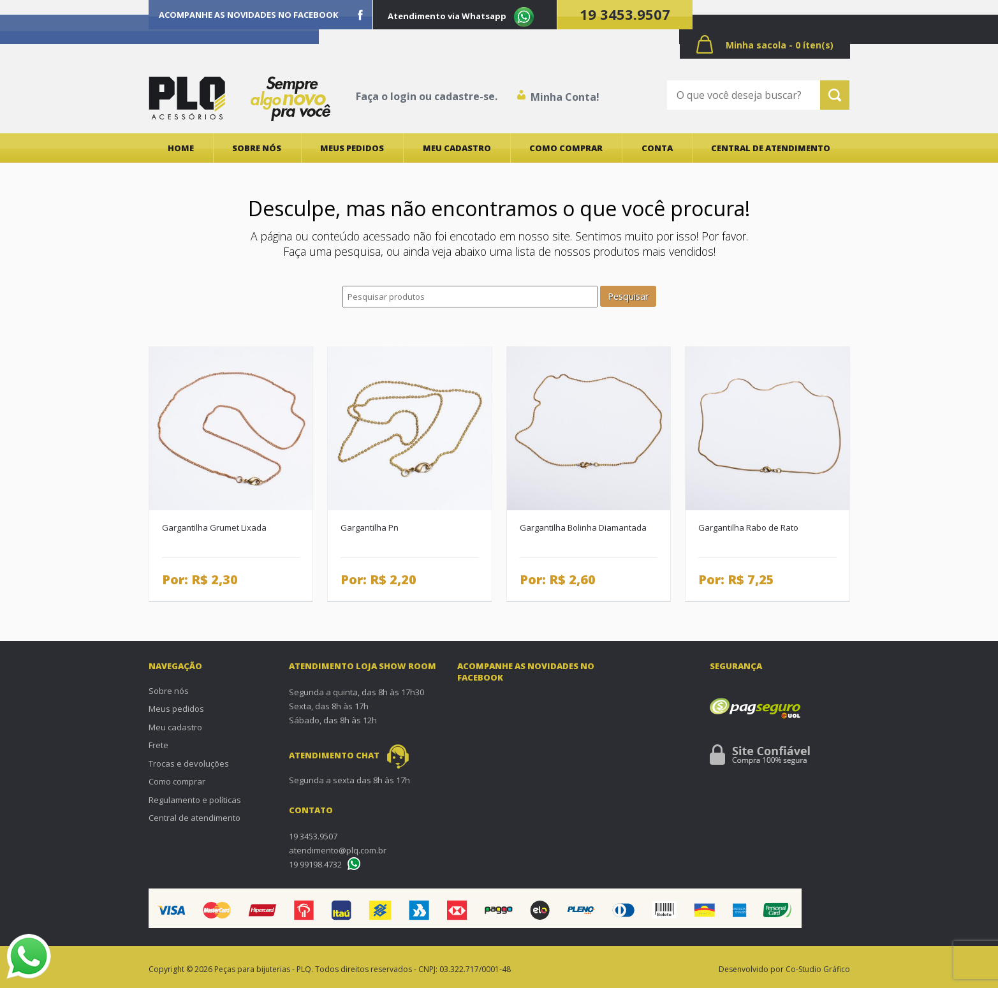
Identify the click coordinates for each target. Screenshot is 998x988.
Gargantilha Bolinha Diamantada (583, 527)
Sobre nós (256, 148)
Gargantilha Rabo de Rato (748, 527)
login (403, 96)
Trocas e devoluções (189, 763)
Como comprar (566, 148)
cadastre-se (464, 96)
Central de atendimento (770, 148)
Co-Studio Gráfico (818, 969)
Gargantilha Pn (370, 527)
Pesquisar (628, 296)
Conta (657, 148)
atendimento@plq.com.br (337, 850)
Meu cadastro (457, 148)
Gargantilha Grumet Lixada (214, 527)
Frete (158, 745)
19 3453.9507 (625, 14)
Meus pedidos (352, 148)
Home (181, 148)
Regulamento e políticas (195, 800)
